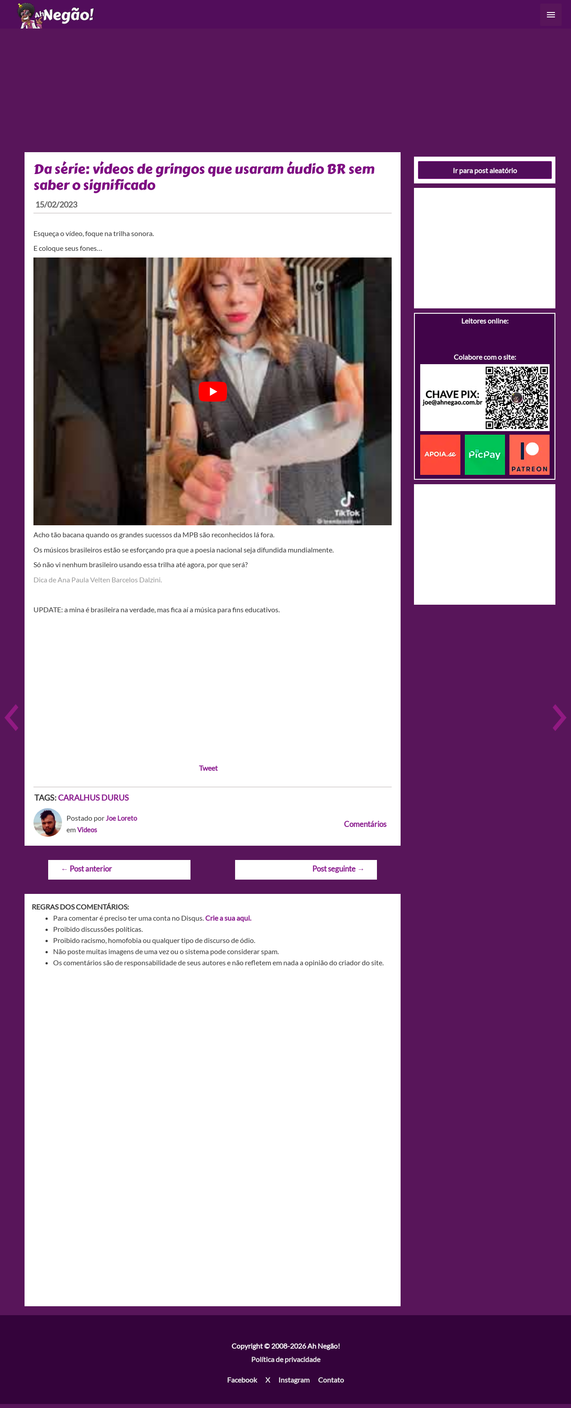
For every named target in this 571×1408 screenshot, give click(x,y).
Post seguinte (338, 872)
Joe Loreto (122, 822)
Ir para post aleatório (485, 174)
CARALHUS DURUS (93, 801)
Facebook (242, 1383)
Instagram (294, 1383)
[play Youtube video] (212, 395)
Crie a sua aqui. (228, 922)
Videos (88, 833)
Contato (331, 1383)
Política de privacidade (285, 1363)
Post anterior (86, 872)
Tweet (208, 771)
